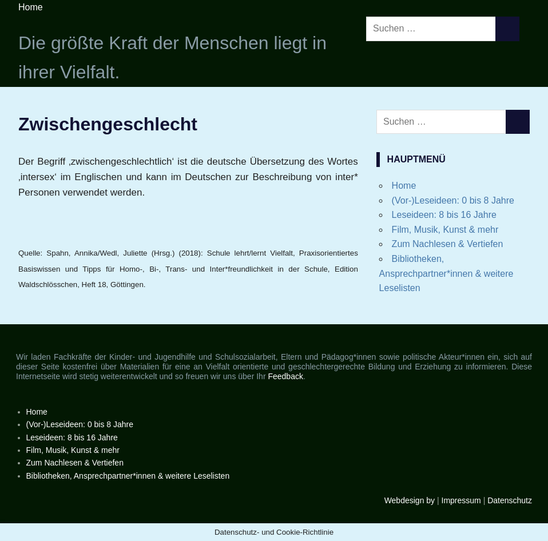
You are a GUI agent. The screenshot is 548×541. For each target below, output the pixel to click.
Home (30, 7)
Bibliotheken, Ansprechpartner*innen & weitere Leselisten (446, 273)
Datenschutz (509, 500)
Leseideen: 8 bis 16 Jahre (444, 215)
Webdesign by (409, 500)
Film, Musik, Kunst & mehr (445, 229)
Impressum (461, 500)
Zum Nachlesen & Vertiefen (447, 244)
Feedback (285, 376)
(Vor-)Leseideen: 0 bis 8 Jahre (453, 200)
